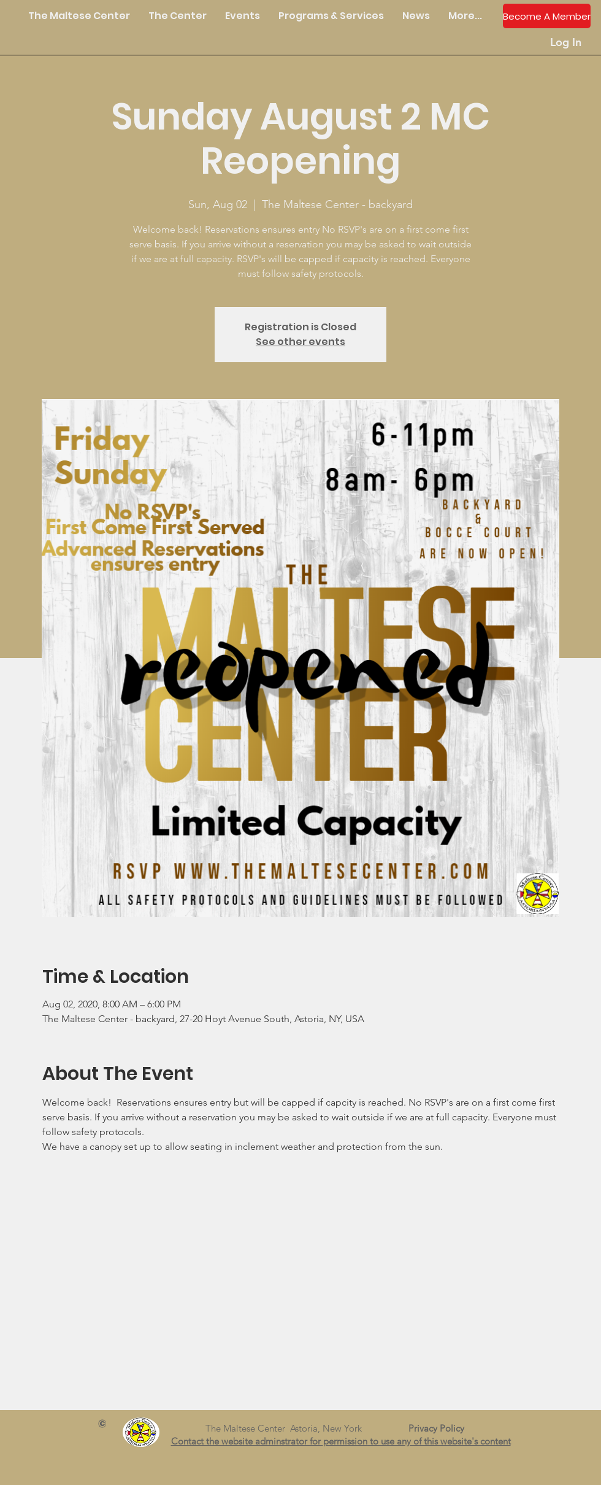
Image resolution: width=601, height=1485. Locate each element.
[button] (177, 16)
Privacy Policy (441, 1428)
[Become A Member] (547, 16)
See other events (300, 342)
